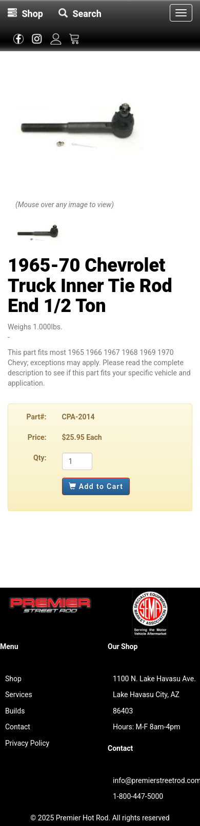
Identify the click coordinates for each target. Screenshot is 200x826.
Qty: (39, 458)
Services (18, 694)
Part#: (37, 417)
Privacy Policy (27, 743)
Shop (13, 679)
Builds (15, 711)
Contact (17, 727)
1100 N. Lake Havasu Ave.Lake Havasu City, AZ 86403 (154, 695)
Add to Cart (96, 486)
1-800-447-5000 (138, 796)
